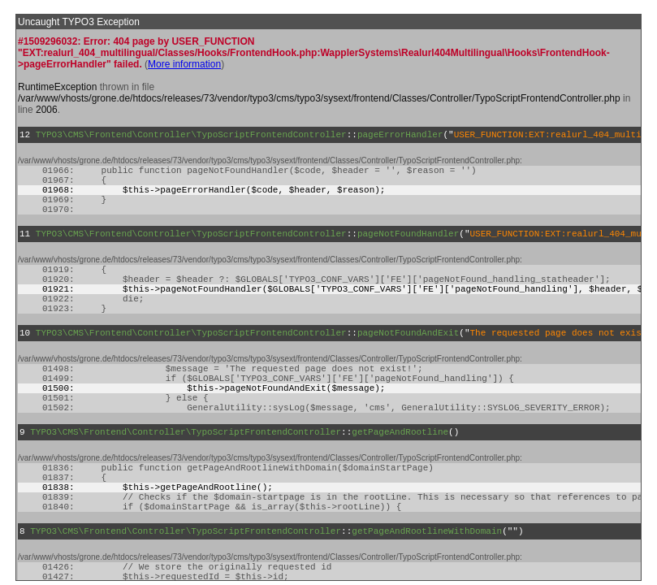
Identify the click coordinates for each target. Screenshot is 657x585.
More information (184, 64)
